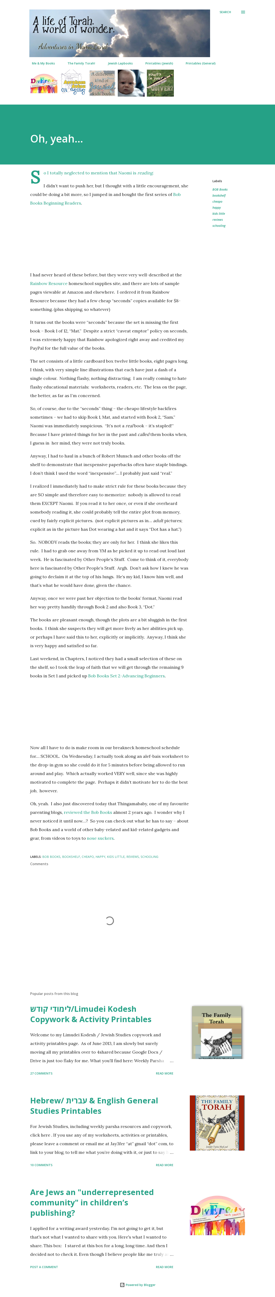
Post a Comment (44, 1267)
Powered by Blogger (138, 1285)
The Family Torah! (79, 63)
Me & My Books (40, 63)
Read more (164, 1073)
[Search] (225, 12)
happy (216, 207)
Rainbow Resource (49, 283)
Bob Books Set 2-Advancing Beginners (126, 675)
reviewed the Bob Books (88, 812)
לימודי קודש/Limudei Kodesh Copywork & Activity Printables (90, 1014)
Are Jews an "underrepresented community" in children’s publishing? (92, 1202)
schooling (218, 226)
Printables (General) (198, 63)
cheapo (217, 201)
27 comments (41, 1073)
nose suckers (100, 838)
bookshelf (219, 195)
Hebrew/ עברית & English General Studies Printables (94, 1105)
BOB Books (220, 189)
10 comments (41, 1165)
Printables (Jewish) (156, 63)
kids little (218, 213)
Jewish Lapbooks (117, 63)
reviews (217, 220)
